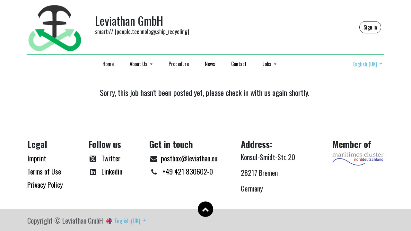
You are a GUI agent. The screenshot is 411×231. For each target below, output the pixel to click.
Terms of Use (44, 171)
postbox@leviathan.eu (189, 158)
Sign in (370, 27)
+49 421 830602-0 (187, 171)
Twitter (110, 158)
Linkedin (111, 171)
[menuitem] (108, 64)
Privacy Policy (45, 184)
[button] (205, 209)
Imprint (36, 158)
